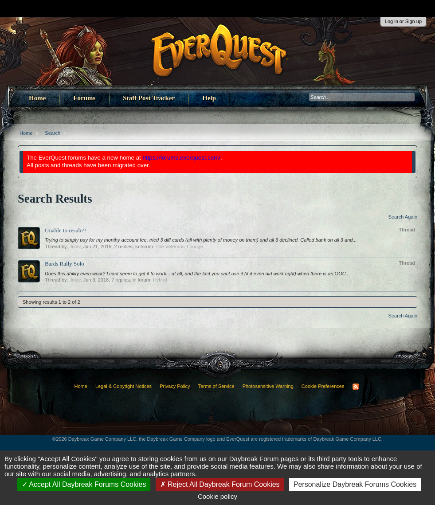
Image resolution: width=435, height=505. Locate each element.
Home (37, 98)
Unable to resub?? (65, 230)
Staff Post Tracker (149, 98)
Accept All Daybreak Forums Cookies (84, 484)
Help (209, 98)
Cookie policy (217, 496)
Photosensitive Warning (268, 386)
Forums (84, 98)
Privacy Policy (175, 386)
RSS (356, 387)
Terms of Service (216, 386)
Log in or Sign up (403, 21)
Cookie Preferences (323, 386)
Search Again (402, 216)
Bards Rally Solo (64, 263)
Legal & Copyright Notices (123, 386)
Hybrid (160, 279)
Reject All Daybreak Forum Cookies (220, 484)
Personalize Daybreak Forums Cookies (355, 484)
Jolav (75, 246)
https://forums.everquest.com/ (182, 157)
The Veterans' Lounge (179, 246)
